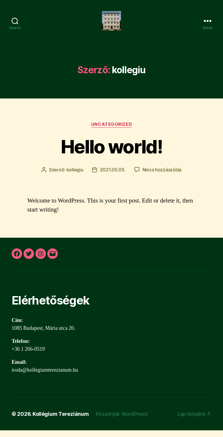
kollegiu (74, 176)
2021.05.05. (113, 176)
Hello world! (111, 153)
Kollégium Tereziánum (61, 421)
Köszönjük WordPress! (122, 421)
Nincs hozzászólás (162, 176)
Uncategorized (111, 131)
